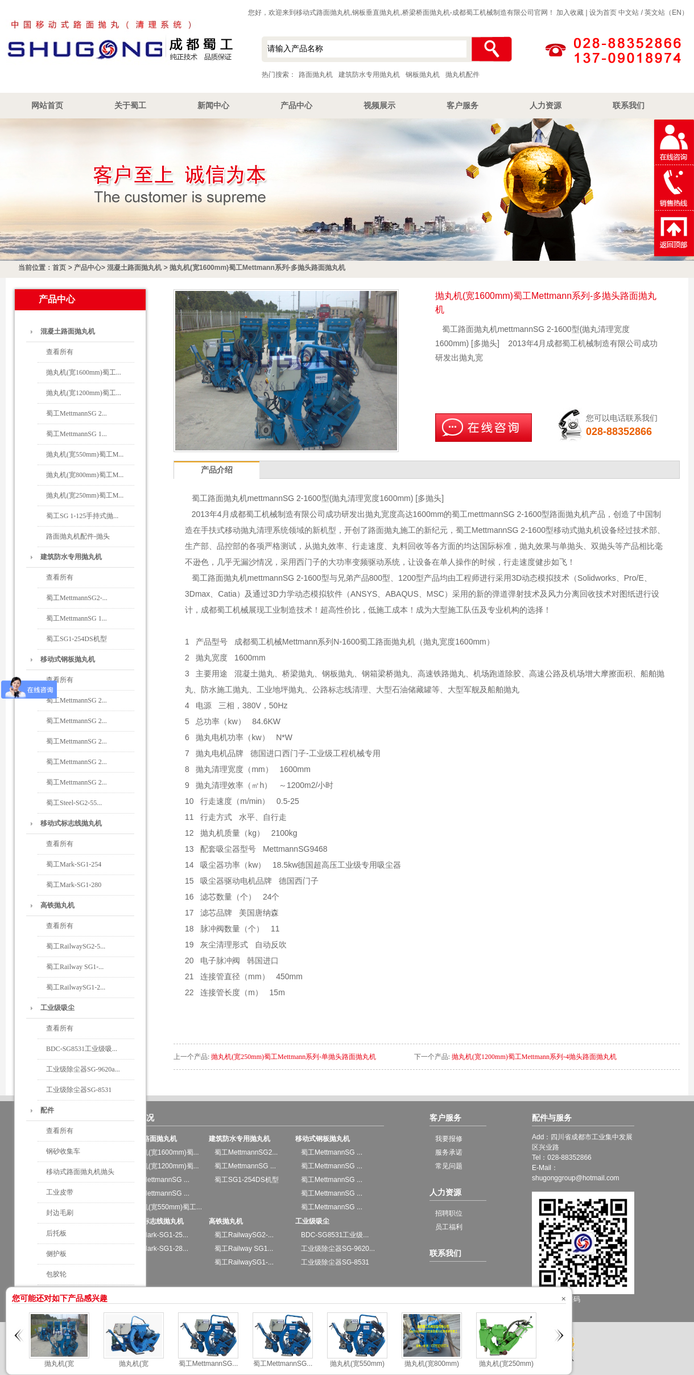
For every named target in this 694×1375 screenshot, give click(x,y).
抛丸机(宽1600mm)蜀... (163, 1152)
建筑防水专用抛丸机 (369, 75)
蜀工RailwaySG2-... (244, 1235)
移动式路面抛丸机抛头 (80, 1172)
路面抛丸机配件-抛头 (78, 536)
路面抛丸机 (316, 75)
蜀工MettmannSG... (208, 1364)
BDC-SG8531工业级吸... (81, 1049)
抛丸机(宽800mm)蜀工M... (84, 475)
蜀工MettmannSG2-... (77, 598)
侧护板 (56, 1254)
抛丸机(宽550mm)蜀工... (165, 1207)
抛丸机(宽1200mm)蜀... (163, 1166)
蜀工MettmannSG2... (246, 1152)
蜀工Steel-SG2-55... (74, 803)
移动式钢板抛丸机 (67, 659)
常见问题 (448, 1166)
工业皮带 (59, 1192)
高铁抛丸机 (57, 905)
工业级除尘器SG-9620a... (83, 1069)
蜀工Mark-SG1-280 (73, 885)
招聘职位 (448, 1213)
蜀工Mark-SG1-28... (158, 1249)
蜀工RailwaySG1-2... (75, 987)
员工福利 (448, 1227)
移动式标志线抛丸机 (71, 823)
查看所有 (59, 352)
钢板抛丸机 (423, 75)
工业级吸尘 (57, 1008)
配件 (47, 1110)
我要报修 (448, 1139)
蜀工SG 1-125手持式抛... (82, 516)
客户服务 (462, 105)
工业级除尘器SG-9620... (338, 1249)
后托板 (56, 1233)
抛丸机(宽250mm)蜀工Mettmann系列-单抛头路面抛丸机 (293, 1057)
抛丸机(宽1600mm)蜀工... (83, 372)
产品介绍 (217, 469)
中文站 (628, 13)
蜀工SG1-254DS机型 (76, 639)
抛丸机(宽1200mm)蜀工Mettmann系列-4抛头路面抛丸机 (534, 1057)
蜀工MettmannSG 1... (76, 434)
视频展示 (379, 105)
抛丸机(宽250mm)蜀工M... (84, 495)
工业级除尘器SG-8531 (78, 1090)
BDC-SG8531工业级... (335, 1235)
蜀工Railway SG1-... (75, 967)
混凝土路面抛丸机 (134, 268)
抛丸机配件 (462, 75)
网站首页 (47, 105)
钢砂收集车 (63, 1151)
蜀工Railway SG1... (243, 1249)
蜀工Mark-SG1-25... (158, 1235)
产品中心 (296, 105)
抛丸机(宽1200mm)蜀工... (83, 393)
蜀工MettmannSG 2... (76, 413)
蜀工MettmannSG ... (158, 1180)
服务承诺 (448, 1152)
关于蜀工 (130, 105)
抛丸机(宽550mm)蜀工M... (84, 454)
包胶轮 (56, 1274)
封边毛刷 (59, 1213)
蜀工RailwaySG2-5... (75, 946)
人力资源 (545, 105)
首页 (59, 268)
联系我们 (629, 105)
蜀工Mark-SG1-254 (73, 864)
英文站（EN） (666, 13)
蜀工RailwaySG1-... (244, 1262)
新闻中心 (213, 105)
